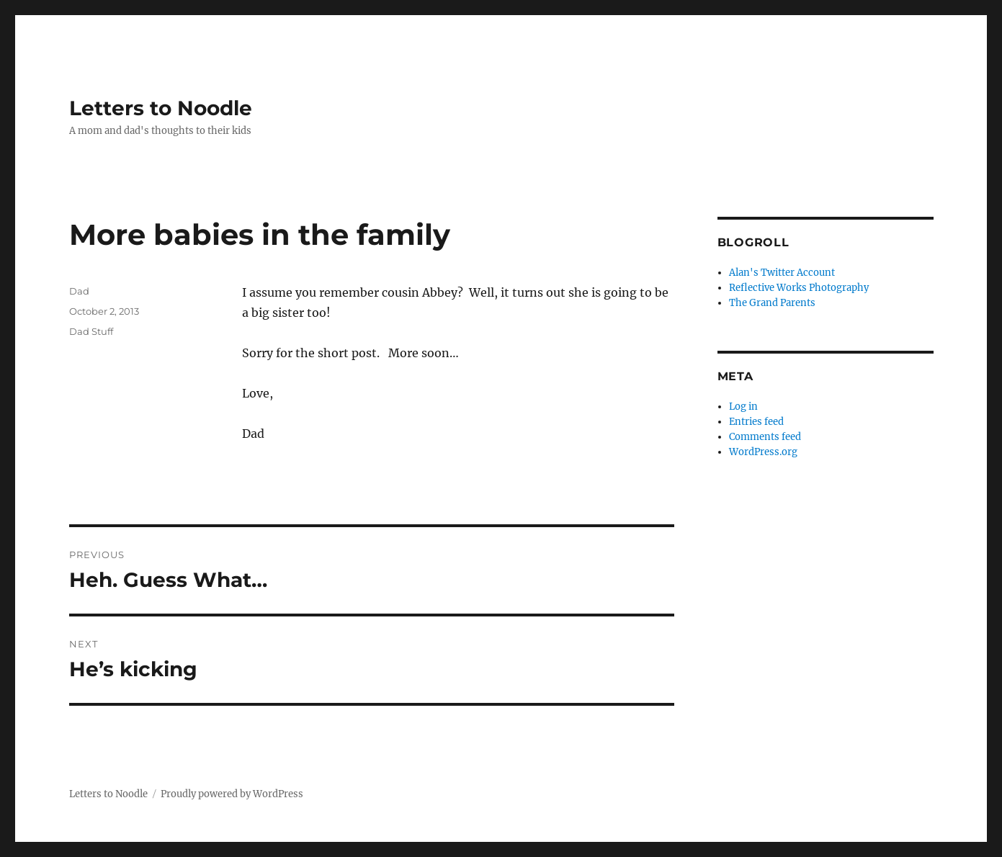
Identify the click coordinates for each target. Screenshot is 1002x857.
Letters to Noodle (160, 108)
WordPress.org (763, 452)
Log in (743, 406)
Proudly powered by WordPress (232, 794)
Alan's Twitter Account (782, 272)
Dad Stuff (91, 331)
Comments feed (765, 437)
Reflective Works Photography (799, 288)
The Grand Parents (772, 303)
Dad (79, 291)
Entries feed (756, 422)
